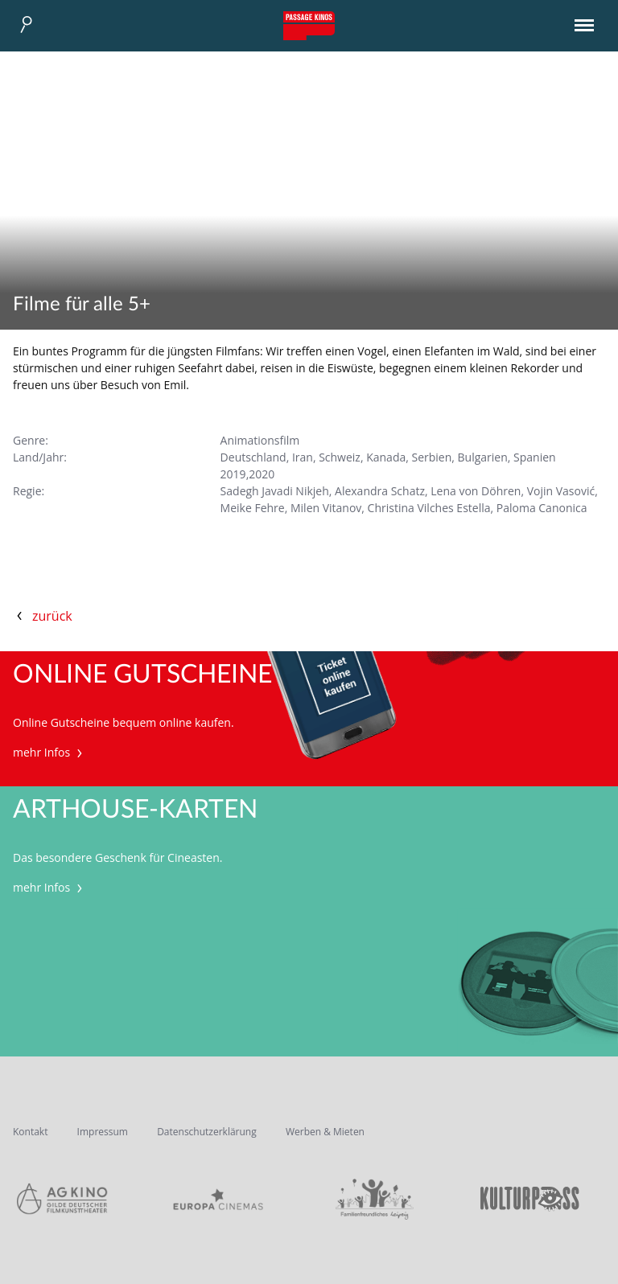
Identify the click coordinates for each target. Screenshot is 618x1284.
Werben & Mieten (325, 1131)
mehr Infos (49, 752)
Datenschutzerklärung (207, 1131)
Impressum (102, 1131)
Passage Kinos (309, 25)
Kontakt (30, 1131)
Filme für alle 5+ (81, 304)
